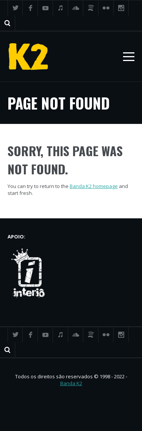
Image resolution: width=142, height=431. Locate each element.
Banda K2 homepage (94, 186)
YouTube (45, 8)
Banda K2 (71, 383)
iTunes (60, 8)
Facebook (30, 8)
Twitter (15, 8)
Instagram (121, 8)
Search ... (7, 23)
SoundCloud (75, 8)
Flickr (106, 8)
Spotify (90, 8)
